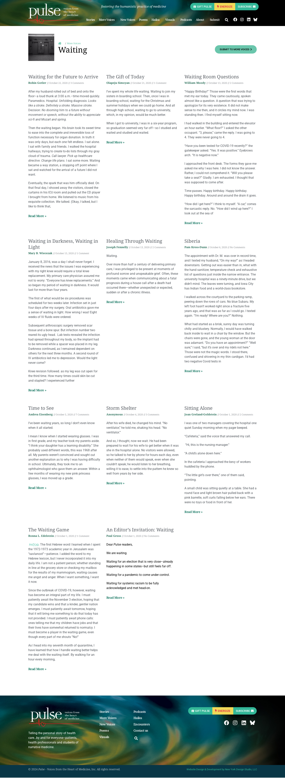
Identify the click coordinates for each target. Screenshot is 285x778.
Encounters (141, 725)
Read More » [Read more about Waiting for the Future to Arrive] (37, 216)
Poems (145, 20)
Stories (92, 20)
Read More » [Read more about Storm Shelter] (115, 483)
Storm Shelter (121, 408)
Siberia (192, 241)
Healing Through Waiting (134, 241)
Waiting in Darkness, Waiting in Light (63, 244)
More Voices (109, 20)
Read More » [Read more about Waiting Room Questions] (193, 223)
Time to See (41, 408)
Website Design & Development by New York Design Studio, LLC (222, 769)
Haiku (158, 20)
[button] (229, 20)
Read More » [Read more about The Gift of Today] (115, 142)
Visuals (173, 20)
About (203, 20)
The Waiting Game (48, 530)
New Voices (129, 20)
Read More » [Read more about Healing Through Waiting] (115, 302)
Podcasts (188, 20)
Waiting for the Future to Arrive (63, 77)
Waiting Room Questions (211, 77)
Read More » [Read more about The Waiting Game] (37, 669)
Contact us (140, 731)
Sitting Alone (198, 408)
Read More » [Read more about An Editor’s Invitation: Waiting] (115, 598)
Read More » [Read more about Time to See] (37, 488)
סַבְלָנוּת (33, 545)
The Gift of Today (125, 77)
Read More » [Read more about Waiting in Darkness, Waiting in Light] (37, 390)
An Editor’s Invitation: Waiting (140, 530)
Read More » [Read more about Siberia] (193, 371)
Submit (218, 20)
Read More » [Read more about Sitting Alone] (193, 512)
